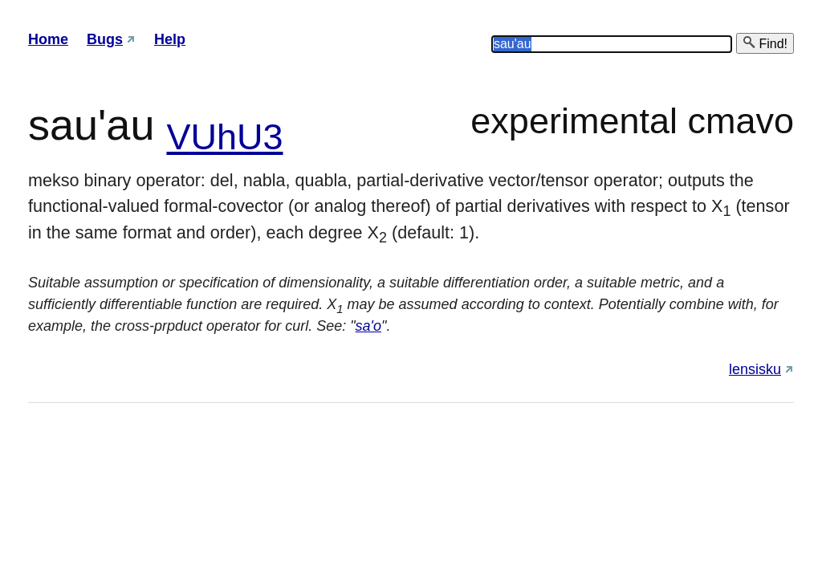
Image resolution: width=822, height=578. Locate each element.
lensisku (755, 369)
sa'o (368, 326)
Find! (765, 43)
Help (169, 39)
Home (48, 39)
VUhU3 (224, 136)
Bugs (105, 39)
